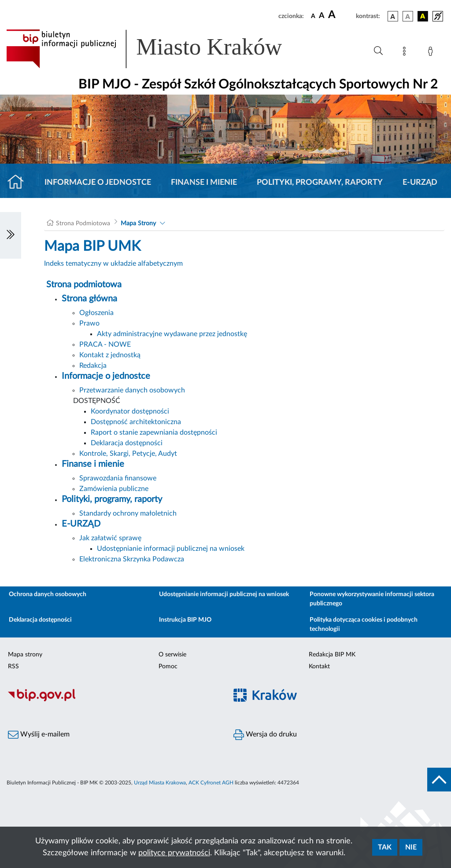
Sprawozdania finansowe (117, 478)
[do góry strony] (439, 779)
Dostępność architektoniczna (136, 421)
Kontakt (319, 666)
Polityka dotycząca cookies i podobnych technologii (364, 624)
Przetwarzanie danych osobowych (132, 390)
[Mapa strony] (406, 53)
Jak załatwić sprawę (110, 538)
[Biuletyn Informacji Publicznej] (113, 700)
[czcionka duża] (340, 15)
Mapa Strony (138, 223)
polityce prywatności (174, 853)
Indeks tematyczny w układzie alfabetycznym (113, 263)
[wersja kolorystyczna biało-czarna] (407, 16)
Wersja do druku (265, 734)
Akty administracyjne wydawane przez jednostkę (172, 333)
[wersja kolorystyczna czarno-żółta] (422, 16)
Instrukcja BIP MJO (185, 620)
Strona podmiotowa (84, 284)
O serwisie (172, 655)
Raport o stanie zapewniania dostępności (154, 432)
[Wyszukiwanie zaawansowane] (378, 51)
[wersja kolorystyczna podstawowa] (392, 16)
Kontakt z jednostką (109, 355)
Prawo (89, 323)
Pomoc (168, 666)
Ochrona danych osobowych (47, 594)
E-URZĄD (420, 183)
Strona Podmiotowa (83, 223)
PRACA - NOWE (105, 344)
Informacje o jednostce (97, 183)
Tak (385, 847)
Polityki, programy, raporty (320, 183)
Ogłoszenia (96, 312)
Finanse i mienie (204, 183)
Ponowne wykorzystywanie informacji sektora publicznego (372, 599)
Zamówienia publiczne (113, 488)
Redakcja (93, 365)
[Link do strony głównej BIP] (157, 48)
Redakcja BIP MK (332, 655)
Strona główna (89, 298)
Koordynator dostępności (130, 411)
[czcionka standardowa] (313, 16)
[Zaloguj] (432, 53)
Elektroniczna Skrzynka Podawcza (131, 559)
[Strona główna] (19, 182)
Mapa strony (25, 655)
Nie (411, 847)
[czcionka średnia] (321, 16)
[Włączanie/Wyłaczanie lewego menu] (10, 235)
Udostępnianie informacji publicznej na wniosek (170, 548)
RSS (13, 666)
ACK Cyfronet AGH (211, 782)
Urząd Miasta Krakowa (160, 782)
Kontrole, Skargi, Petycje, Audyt (128, 453)
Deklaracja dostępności (127, 443)
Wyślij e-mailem (39, 734)
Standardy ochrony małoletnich (128, 513)
